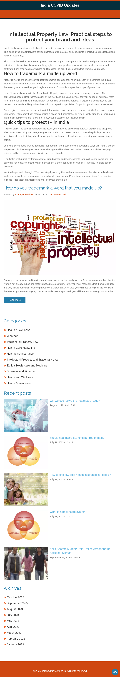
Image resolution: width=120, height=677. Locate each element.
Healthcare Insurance (20, 353)
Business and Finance (21, 371)
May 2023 (13, 620)
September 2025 (17, 603)
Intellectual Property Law (22, 342)
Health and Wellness (20, 377)
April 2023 (13, 626)
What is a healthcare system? (68, 511)
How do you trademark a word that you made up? (53, 188)
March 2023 (14, 632)
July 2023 (13, 615)
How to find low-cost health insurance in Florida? (80, 474)
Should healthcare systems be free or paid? (77, 437)
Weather (12, 336)
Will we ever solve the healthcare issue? (75, 400)
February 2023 (16, 638)
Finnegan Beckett (24, 194)
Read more (14, 300)
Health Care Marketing (21, 347)
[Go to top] (115, 672)
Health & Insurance (19, 383)
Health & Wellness (18, 330)
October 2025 (15, 597)
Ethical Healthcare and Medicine (27, 365)
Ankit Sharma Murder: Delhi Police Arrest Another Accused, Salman (80, 551)
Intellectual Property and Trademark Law (32, 359)
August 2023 (15, 609)
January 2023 (15, 644)
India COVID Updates (60, 5)
